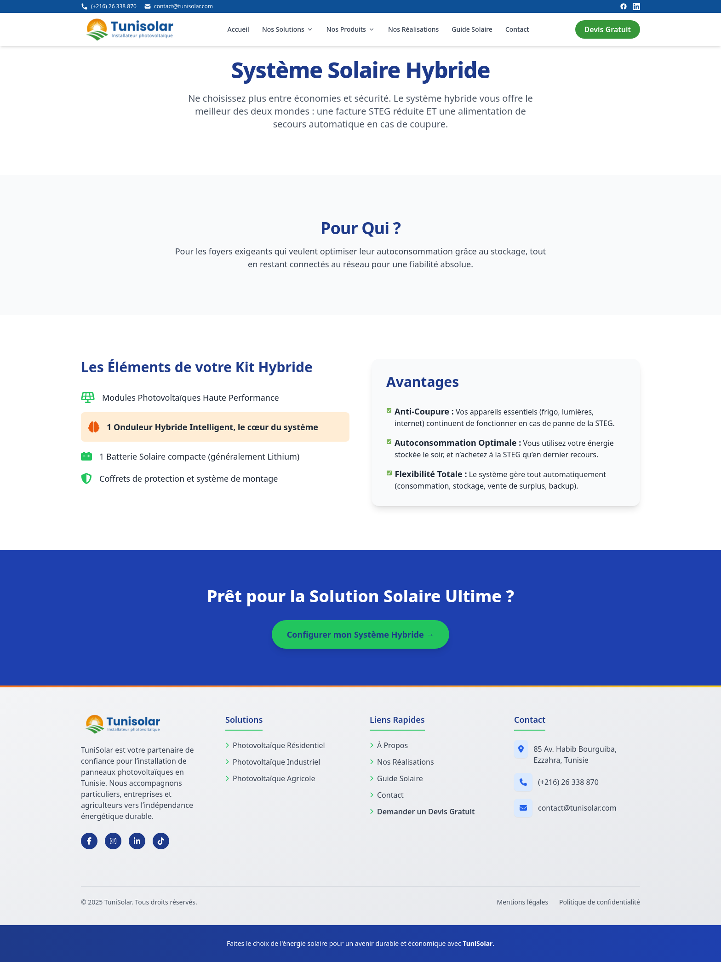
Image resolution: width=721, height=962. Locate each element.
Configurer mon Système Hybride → (361, 634)
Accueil (238, 29)
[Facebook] (623, 6)
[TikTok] (161, 841)
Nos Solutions (288, 29)
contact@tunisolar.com (577, 808)
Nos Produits (350, 29)
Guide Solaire (472, 29)
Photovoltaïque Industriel (272, 762)
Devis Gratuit (607, 29)
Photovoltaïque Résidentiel (275, 745)
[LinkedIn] (636, 6)
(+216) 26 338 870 (568, 782)
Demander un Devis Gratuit (422, 811)
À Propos (389, 745)
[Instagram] (113, 841)
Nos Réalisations (413, 29)
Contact (517, 29)
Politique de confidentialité (599, 902)
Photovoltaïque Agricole (270, 778)
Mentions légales (523, 902)
